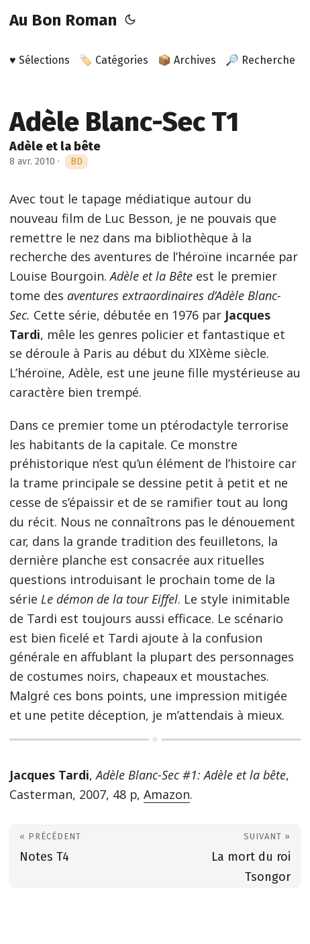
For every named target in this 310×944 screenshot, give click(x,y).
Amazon (167, 794)
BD (76, 161)
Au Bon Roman (63, 20)
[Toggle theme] (130, 20)
